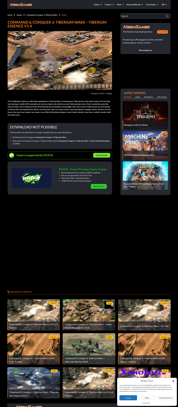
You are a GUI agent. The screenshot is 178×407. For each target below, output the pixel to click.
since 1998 (162, 32)
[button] (173, 381)
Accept (128, 398)
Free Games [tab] (162, 97)
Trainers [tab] (127, 97)
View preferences (165, 398)
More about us (145, 50)
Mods (64, 15)
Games (19, 15)
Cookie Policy (146, 403)
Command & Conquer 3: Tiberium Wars (42, 15)
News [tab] (137, 97)
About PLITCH (99, 186)
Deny (147, 398)
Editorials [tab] (148, 97)
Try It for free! (102, 155)
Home (10, 15)
